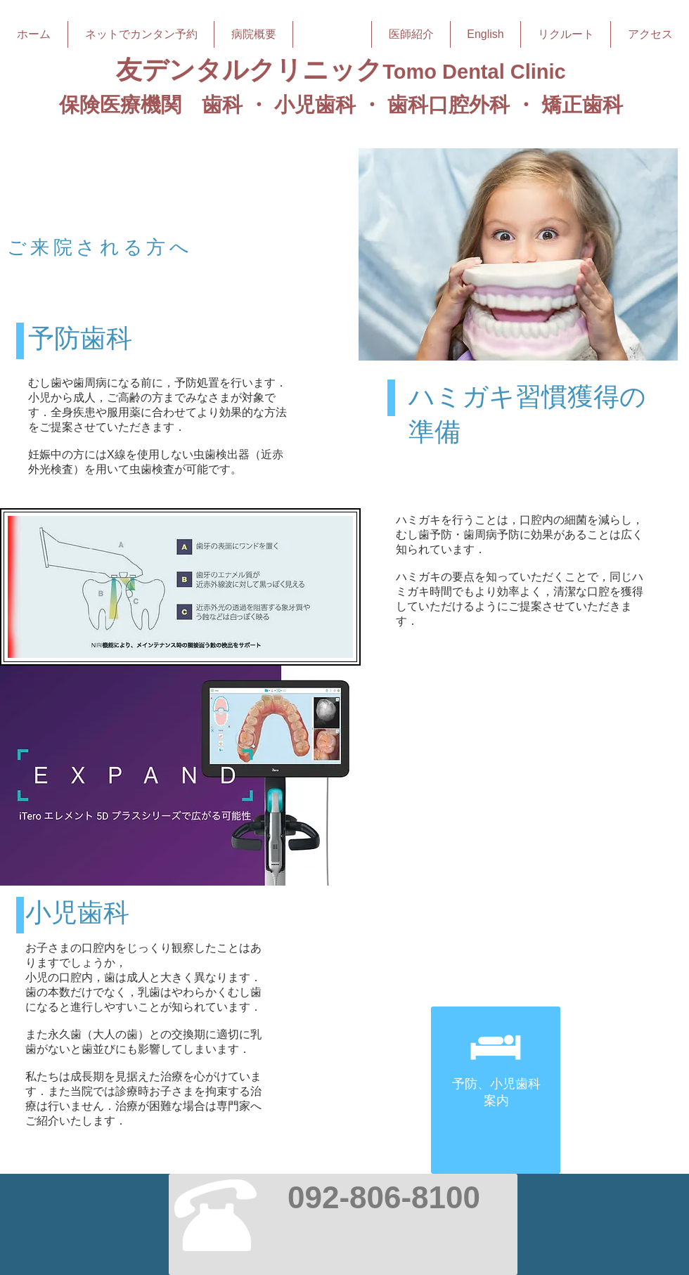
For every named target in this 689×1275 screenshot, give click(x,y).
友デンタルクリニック (249, 70)
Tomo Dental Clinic (473, 71)
